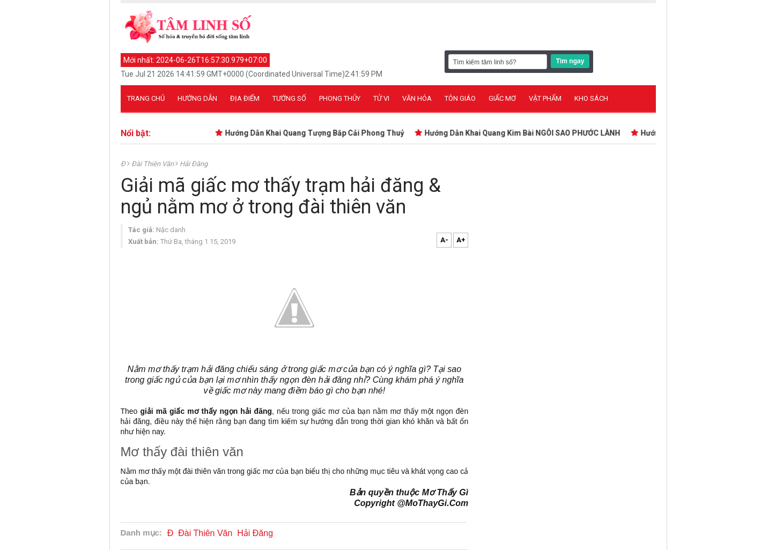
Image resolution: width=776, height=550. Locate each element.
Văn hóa (417, 98)
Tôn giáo (460, 98)
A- (444, 240)
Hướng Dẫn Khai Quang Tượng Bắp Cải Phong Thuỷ (316, 133)
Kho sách (591, 98)
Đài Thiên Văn (153, 164)
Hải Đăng (194, 164)
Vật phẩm (545, 98)
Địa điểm (245, 98)
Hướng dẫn (197, 98)
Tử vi (381, 98)
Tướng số (289, 98)
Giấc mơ (502, 98)
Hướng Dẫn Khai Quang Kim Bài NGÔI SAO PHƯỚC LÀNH (524, 133)
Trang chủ (146, 98)
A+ (460, 240)
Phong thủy (339, 98)
